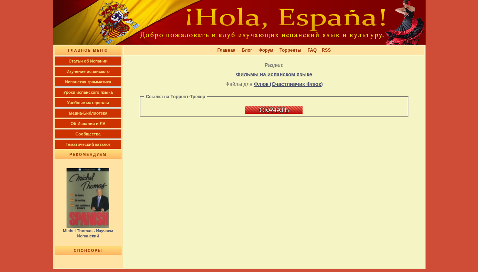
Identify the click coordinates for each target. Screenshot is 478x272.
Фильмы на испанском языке (274, 74)
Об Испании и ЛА (88, 123)
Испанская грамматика (88, 82)
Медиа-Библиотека (88, 113)
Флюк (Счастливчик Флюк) (288, 84)
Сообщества (88, 134)
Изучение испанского (88, 71)
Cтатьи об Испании (87, 61)
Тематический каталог (88, 144)
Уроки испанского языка (88, 92)
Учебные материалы (88, 102)
